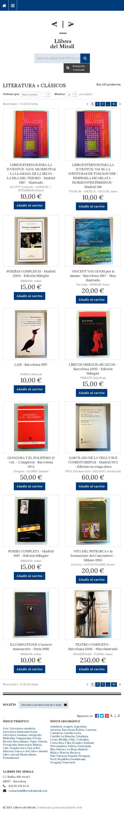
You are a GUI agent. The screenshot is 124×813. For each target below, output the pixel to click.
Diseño (42, 741)
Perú (53, 759)
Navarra (75, 752)
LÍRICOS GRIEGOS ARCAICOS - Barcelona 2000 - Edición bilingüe (93, 369)
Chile (72, 739)
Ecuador (77, 742)
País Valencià (58, 756)
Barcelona (68, 729)
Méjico (54, 752)
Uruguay (55, 762)
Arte (6, 728)
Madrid (82, 749)
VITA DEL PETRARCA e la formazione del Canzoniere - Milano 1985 (93, 555)
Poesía (37, 738)
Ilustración (25, 744)
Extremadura (58, 746)
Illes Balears (58, 749)
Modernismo (28, 754)
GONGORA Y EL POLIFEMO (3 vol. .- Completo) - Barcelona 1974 (31, 462)
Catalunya (82, 736)
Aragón (68, 726)
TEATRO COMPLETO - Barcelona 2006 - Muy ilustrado (92, 646)
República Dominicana (71, 759)
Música (37, 744)
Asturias (55, 729)
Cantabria (56, 733)
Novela (7, 741)
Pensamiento (11, 757)
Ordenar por (11, 94)
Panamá (72, 756)
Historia (8, 751)
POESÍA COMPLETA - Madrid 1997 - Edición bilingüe (31, 553)
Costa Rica (57, 742)
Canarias (90, 729)
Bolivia (80, 729)
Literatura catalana (15, 735)
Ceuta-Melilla (58, 739)
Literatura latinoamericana (20, 731)
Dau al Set (33, 748)
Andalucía (56, 726)
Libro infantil (39, 751)
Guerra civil (22, 751)
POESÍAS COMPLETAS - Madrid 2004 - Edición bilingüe (31, 273)
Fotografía (10, 744)
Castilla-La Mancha (62, 736)
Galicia (72, 746)
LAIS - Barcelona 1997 (31, 364)
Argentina (80, 726)
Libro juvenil (11, 754)
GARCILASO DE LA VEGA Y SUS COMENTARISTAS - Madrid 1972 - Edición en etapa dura (93, 462)
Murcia (64, 752)
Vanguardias (23, 738)
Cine (6, 748)
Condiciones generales (51, 807)
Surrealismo (20, 741)
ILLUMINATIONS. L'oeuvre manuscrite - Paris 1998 (31, 646)
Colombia (82, 739)
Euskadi (89, 742)
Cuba (68, 742)
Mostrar (59, 94)
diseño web (75, 807)
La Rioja (72, 749)
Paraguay (84, 756)
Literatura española (22, 728)
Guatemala (84, 746)
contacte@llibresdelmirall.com (28, 790)
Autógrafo (34, 735)
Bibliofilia (9, 738)
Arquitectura (18, 748)
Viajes (33, 741)
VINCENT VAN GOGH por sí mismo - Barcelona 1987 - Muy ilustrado (93, 275)
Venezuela (68, 762)
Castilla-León (72, 733)
